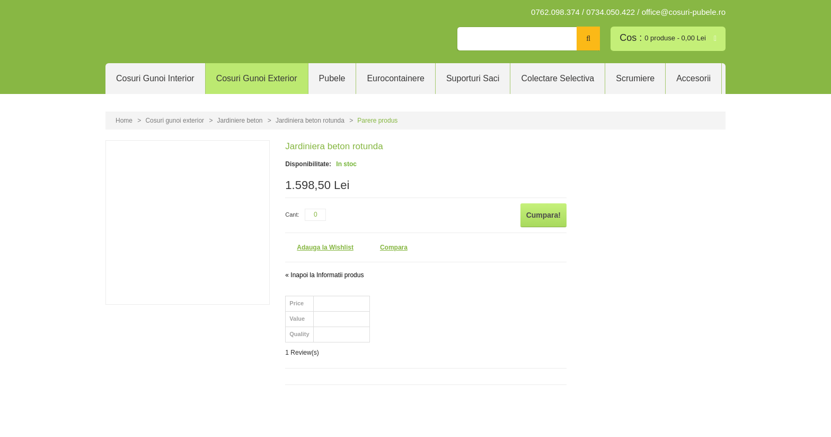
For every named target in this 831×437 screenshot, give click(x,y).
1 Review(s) (302, 352)
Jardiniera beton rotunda (311, 120)
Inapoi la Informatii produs (324, 275)
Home (124, 120)
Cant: (292, 214)
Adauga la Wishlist (325, 247)
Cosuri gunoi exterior (174, 120)
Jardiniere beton (239, 120)
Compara (394, 247)
